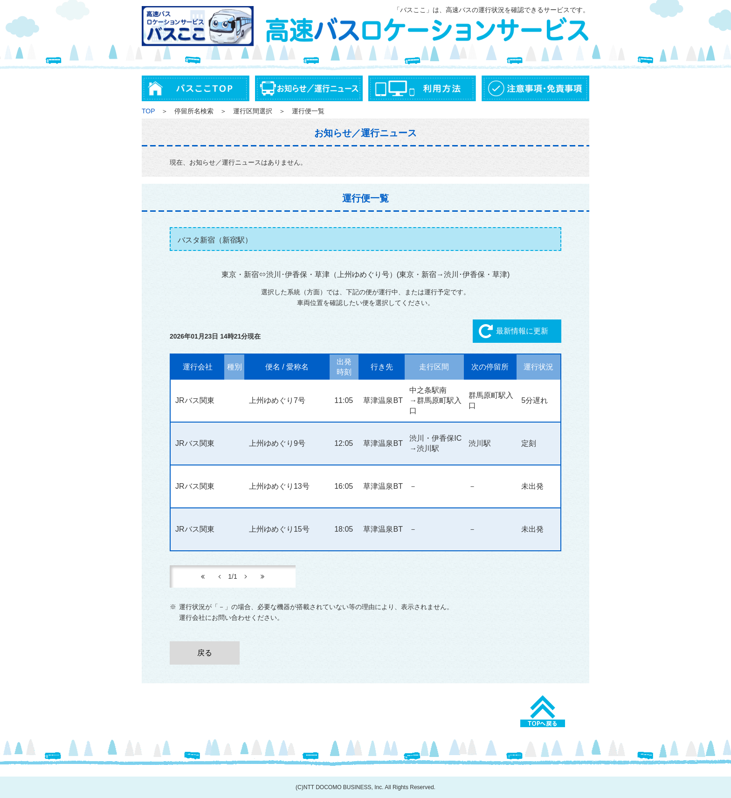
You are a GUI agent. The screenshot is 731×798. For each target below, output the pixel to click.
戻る (204, 653)
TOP (148, 111)
